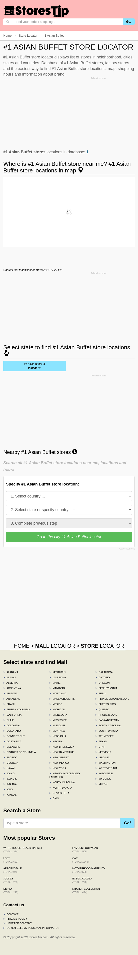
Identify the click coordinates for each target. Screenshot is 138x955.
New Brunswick (61, 746)
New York (57, 768)
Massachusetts (62, 698)
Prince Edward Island (112, 698)
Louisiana (57, 677)
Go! (128, 21)
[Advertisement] (69, 112)
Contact (10, 914)
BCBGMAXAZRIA (82, 880)
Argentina (12, 688)
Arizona (10, 693)
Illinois (10, 778)
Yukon (101, 784)
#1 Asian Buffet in (34, 366)
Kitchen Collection (86, 890)
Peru (100, 693)
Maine (54, 682)
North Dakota (60, 787)
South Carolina (108, 725)
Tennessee (104, 736)
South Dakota (106, 730)
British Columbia (16, 709)
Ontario (102, 677)
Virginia (102, 757)
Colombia (11, 725)
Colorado (12, 730)
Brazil (9, 704)
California (12, 714)
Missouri (57, 725)
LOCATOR (55, 646)
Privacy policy (15, 918)
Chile (8, 720)
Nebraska (57, 736)
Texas (101, 741)
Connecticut (14, 736)
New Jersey (59, 757)
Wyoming (103, 778)
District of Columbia (19, 752)
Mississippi (58, 720)
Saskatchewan (107, 720)
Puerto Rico (105, 704)
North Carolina (62, 782)
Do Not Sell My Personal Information (31, 928)
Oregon (102, 682)
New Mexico (59, 762)
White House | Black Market (22, 850)
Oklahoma (104, 672)
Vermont (103, 752)
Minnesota (58, 714)
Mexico (55, 704)
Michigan (57, 709)
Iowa (8, 789)
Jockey (10, 880)
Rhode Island (106, 714)
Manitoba (57, 688)
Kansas (10, 794)
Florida (10, 757)
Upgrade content (17, 923)
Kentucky (57, 672)
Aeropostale (12, 870)
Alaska (9, 677)
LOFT (10, 860)
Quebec (102, 709)
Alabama (10, 672)
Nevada (56, 741)
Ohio (54, 798)
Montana (57, 730)
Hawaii (9, 768)
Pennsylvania (106, 688)
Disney (10, 890)
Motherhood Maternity (89, 870)
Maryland (57, 693)
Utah (100, 746)
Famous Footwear (85, 850)
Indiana (10, 784)
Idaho (8, 773)
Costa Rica (12, 741)
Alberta (10, 682)
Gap (80, 860)
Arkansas (11, 698)
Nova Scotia (59, 793)
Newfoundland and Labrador (64, 775)
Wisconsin (104, 773)
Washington (105, 762)
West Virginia (106, 768)
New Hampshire (61, 752)
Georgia (10, 762)
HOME (21, 646)
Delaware (11, 746)
